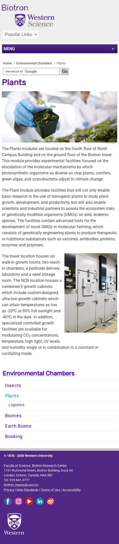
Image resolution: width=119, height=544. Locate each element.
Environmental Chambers (34, 63)
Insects (13, 385)
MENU (9, 48)
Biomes (13, 415)
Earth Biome (18, 426)
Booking (14, 436)
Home (7, 63)
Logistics (16, 405)
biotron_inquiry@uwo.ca (21, 485)
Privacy (9, 490)
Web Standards (27, 490)
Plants (12, 395)
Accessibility (71, 490)
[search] (31, 71)
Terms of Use (50, 490)
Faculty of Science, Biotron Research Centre (35, 465)
